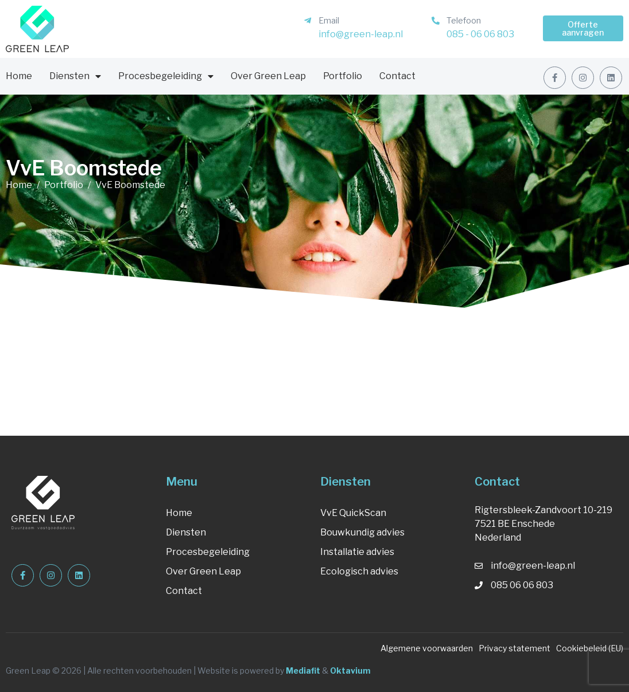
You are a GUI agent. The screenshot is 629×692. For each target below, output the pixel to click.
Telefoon (463, 20)
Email (329, 20)
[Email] (308, 21)
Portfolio (342, 76)
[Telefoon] (436, 21)
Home (19, 76)
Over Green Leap (268, 76)
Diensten (75, 76)
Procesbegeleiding (165, 76)
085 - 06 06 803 (480, 34)
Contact (397, 76)
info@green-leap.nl (361, 34)
